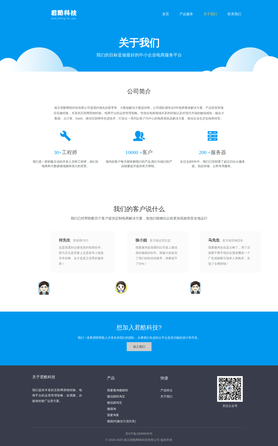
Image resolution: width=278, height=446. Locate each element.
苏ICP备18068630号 (139, 433)
